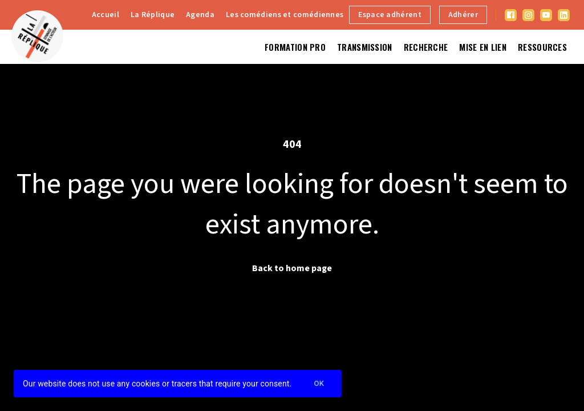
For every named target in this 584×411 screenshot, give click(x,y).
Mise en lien (482, 47)
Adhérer (463, 15)
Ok (319, 384)
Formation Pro (295, 47)
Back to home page (292, 268)
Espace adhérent (389, 15)
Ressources (542, 47)
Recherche (426, 47)
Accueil (105, 15)
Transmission (364, 47)
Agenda (200, 15)
